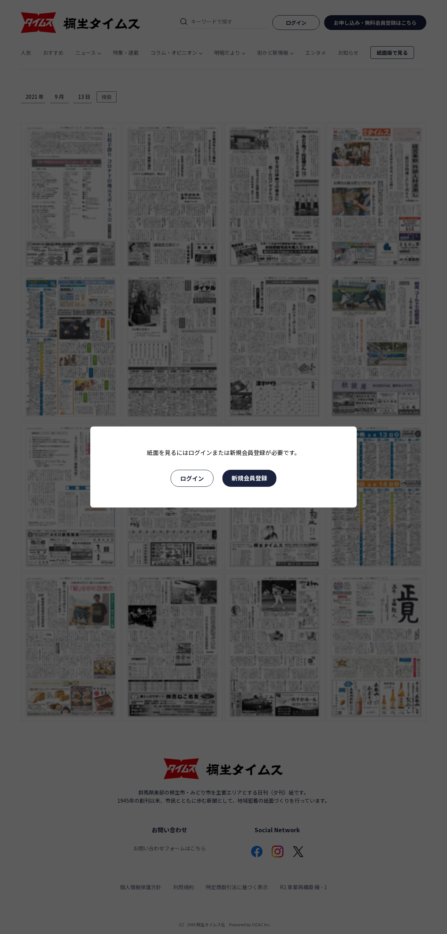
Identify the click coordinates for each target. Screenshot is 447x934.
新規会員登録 (249, 477)
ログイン (192, 478)
